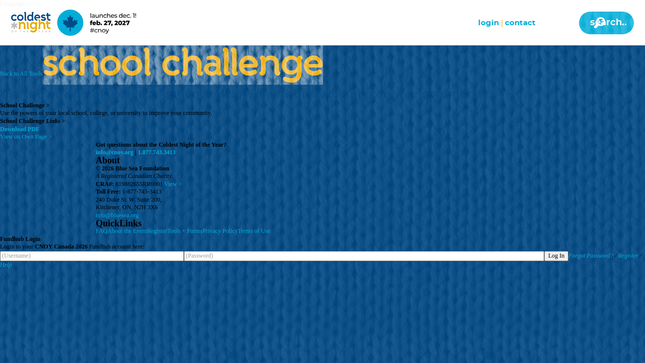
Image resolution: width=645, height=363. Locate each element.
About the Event (127, 230)
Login (488, 23)
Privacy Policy (220, 230)
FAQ (101, 230)
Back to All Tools (21, 73)
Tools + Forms (185, 230)
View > (173, 184)
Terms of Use (254, 230)
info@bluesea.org (117, 215)
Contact (520, 23)
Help (6, 264)
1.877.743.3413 (157, 152)
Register (157, 230)
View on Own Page (26, 136)
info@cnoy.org (115, 152)
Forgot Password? (590, 255)
